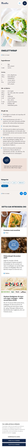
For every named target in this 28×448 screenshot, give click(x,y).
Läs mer (14, 432)
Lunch (14, 182)
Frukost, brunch (5, 182)
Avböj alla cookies (14, 440)
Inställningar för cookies (14, 436)
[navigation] (4, 3)
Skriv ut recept (5, 55)
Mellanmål (21, 182)
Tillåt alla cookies (14, 444)
